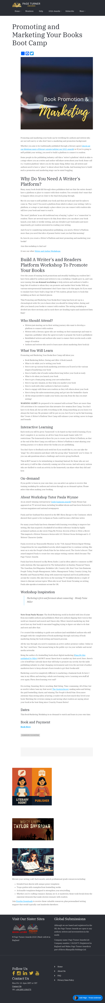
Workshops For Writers (30, 735)
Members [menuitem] (29, 11)
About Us (61, 971)
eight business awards (61, 502)
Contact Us (16, 986)
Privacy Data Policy (66, 980)
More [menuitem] (81, 12)
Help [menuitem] (41, 11)
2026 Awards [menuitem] (54, 12)
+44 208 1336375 (23, 989)
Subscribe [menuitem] (70, 11)
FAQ (59, 975)
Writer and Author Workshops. (48, 251)
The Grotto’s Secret (60, 689)
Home (60, 967)
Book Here (26, 727)
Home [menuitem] (17, 12)
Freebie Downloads (24, 901)
